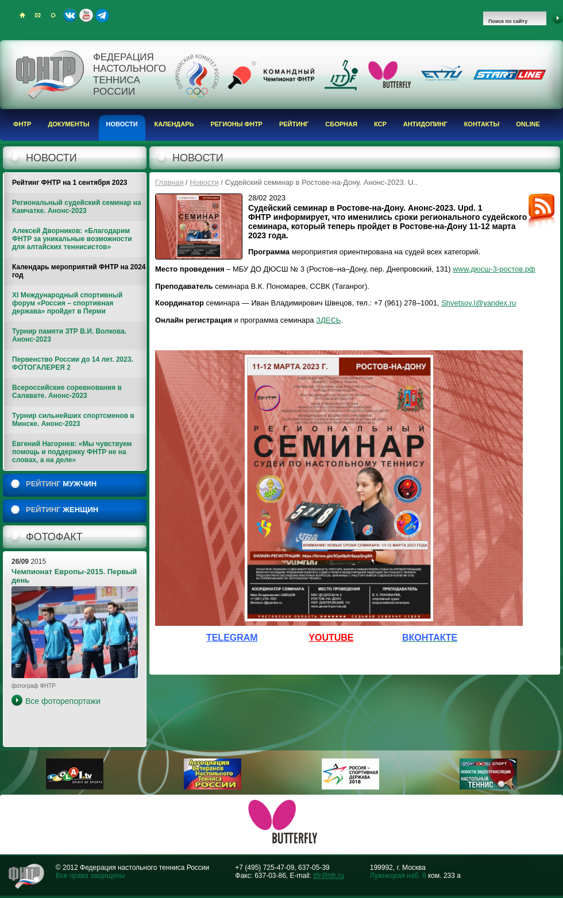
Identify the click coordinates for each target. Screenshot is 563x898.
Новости (122, 124)
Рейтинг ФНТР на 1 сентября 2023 (70, 183)
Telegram (102, 15)
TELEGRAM (232, 637)
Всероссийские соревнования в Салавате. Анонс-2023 (67, 392)
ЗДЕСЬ (328, 320)
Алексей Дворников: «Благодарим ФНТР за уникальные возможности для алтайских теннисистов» (72, 239)
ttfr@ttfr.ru (328, 876)
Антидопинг (425, 124)
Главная (169, 182)
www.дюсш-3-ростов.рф (494, 269)
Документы (68, 124)
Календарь (174, 124)
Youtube (86, 15)
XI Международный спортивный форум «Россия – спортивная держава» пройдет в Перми (67, 303)
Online (528, 124)
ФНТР (22, 124)
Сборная (341, 124)
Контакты (482, 124)
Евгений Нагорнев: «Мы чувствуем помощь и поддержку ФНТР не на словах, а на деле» (72, 452)
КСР (380, 124)
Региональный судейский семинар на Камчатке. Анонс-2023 (76, 207)
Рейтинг (294, 124)
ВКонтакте (70, 15)
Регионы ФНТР (236, 124)
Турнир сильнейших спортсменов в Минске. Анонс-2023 (73, 420)
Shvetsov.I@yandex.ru (478, 303)
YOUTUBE (331, 637)
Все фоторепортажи (63, 701)
